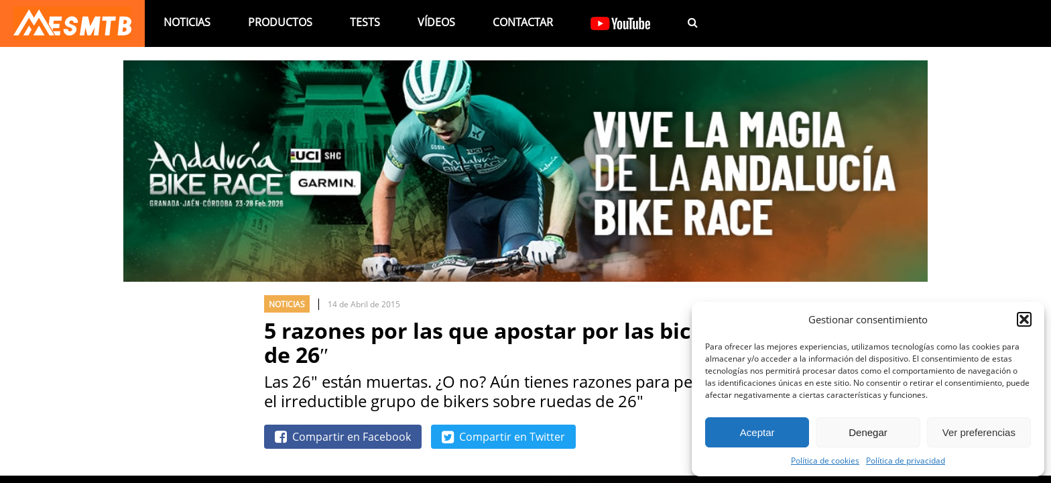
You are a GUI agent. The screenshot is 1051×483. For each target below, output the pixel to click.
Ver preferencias (978, 432)
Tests (365, 22)
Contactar (523, 22)
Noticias (187, 22)
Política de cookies (825, 460)
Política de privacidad (905, 460)
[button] (1024, 319)
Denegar (868, 432)
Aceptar (757, 432)
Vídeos (436, 22)
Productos (280, 22)
